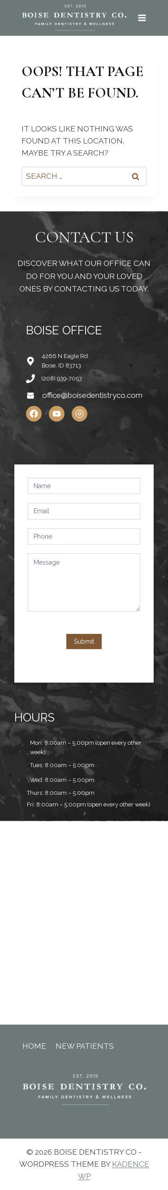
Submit (84, 641)
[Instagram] (79, 414)
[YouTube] (57, 414)
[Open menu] (142, 18)
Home (34, 1046)
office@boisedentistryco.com (92, 395)
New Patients (85, 1046)
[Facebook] (34, 414)
